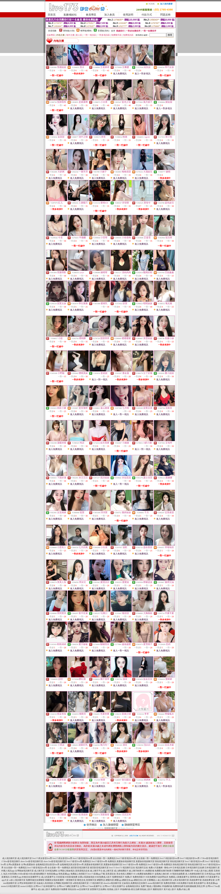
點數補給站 (70, 14)
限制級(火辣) (69, 30)
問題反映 (165, 14)
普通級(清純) (103, 30)
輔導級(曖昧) (86, 30)
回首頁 (52, 14)
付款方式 (147, 14)
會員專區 (91, 14)
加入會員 (109, 14)
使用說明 (128, 14)
